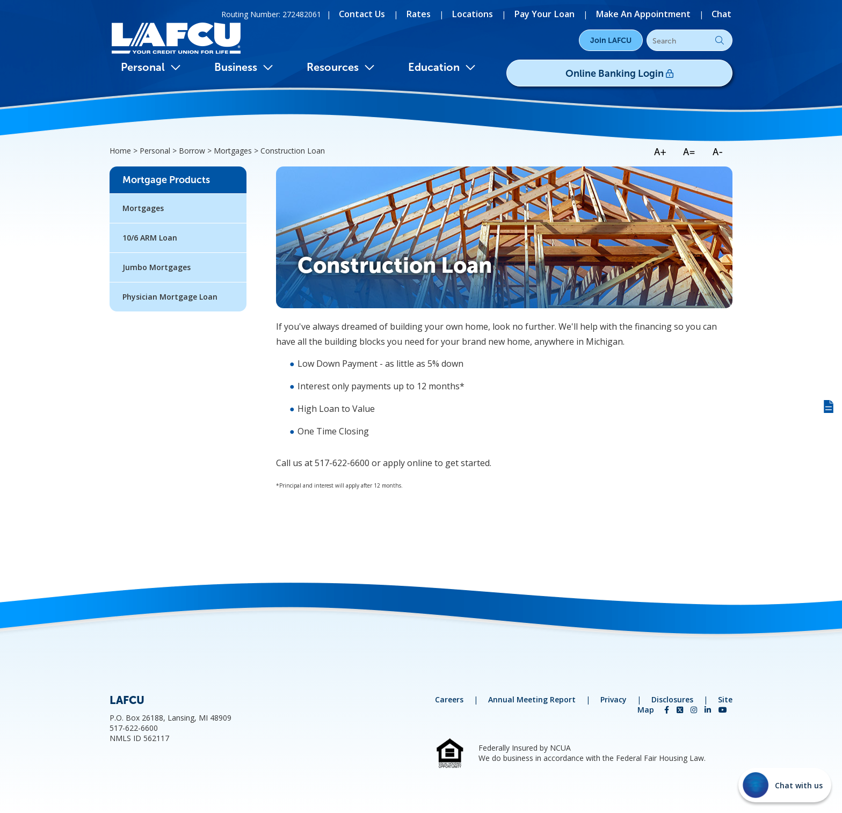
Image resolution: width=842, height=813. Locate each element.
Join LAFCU (611, 40)
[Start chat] (784, 785)
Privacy (613, 699)
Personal (151, 67)
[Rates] (451, 13)
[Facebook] (668, 710)
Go (719, 40)
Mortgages (143, 208)
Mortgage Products (166, 180)
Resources (341, 67)
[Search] (689, 41)
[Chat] (723, 13)
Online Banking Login (655, 70)
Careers (449, 699)
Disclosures (672, 699)
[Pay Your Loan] (564, 13)
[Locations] (500, 13)
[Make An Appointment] (652, 13)
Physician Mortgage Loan (169, 297)
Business (243, 67)
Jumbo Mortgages (156, 267)
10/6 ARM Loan (149, 238)
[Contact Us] (401, 13)
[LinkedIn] (709, 710)
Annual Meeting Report (532, 699)
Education (442, 67)
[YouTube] (723, 710)
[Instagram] (695, 710)
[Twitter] (681, 710)
